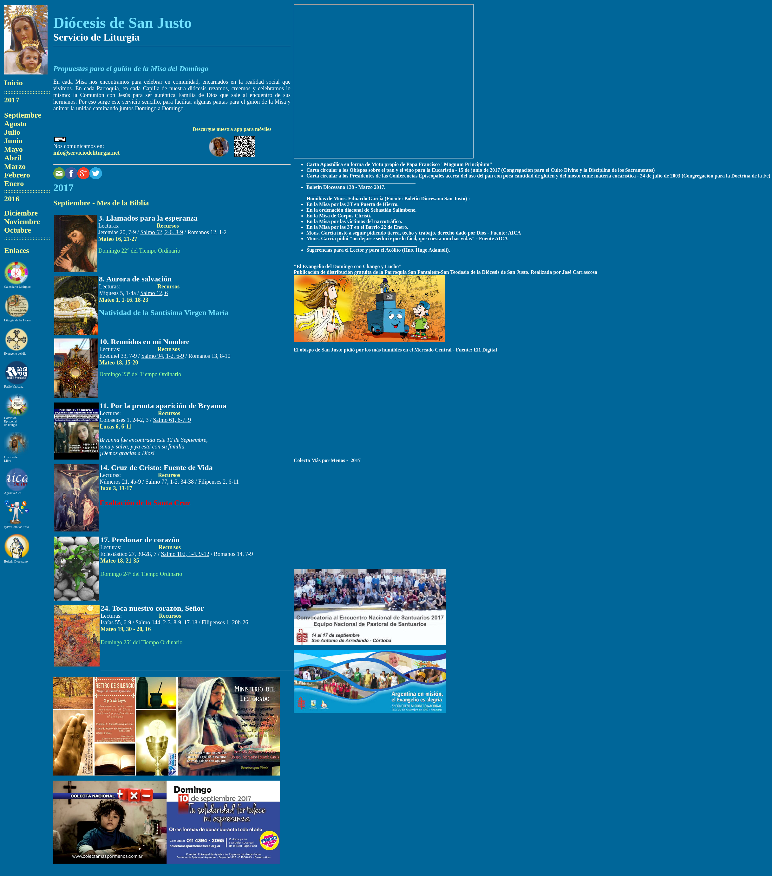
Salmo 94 (162, 356)
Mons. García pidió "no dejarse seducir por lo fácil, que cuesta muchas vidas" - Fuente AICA (407, 238)
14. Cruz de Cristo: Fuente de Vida (156, 467)
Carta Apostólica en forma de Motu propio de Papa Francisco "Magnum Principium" (399, 164)
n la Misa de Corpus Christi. (340, 215)
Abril (13, 158)
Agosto (15, 123)
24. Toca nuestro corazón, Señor (152, 608)
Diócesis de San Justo (122, 22)
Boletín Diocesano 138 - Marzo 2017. (345, 187)
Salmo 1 (154, 293)
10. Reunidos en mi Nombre (144, 342)
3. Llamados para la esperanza (148, 218)
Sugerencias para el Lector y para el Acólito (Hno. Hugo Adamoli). (378, 250)
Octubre (17, 230)
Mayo (13, 149)
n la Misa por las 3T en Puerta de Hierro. (354, 204)
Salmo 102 (185, 554)
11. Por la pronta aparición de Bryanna (163, 406)
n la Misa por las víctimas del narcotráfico (355, 221)
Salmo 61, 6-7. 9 (172, 420)
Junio (13, 141)
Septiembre (22, 115)
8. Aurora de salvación (135, 279)
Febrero (17, 175)
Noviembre (22, 221)
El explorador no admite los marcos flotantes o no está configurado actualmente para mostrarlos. (384, 81)
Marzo (15, 166)
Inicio (13, 83)
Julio (12, 132)
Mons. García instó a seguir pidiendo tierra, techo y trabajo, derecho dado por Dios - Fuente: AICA (413, 232)
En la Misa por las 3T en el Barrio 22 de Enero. (357, 227)
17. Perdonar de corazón (140, 540)
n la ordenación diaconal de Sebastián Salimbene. (363, 210)
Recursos (168, 225)
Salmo (162, 232)
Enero (14, 183)
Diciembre (21, 213)
